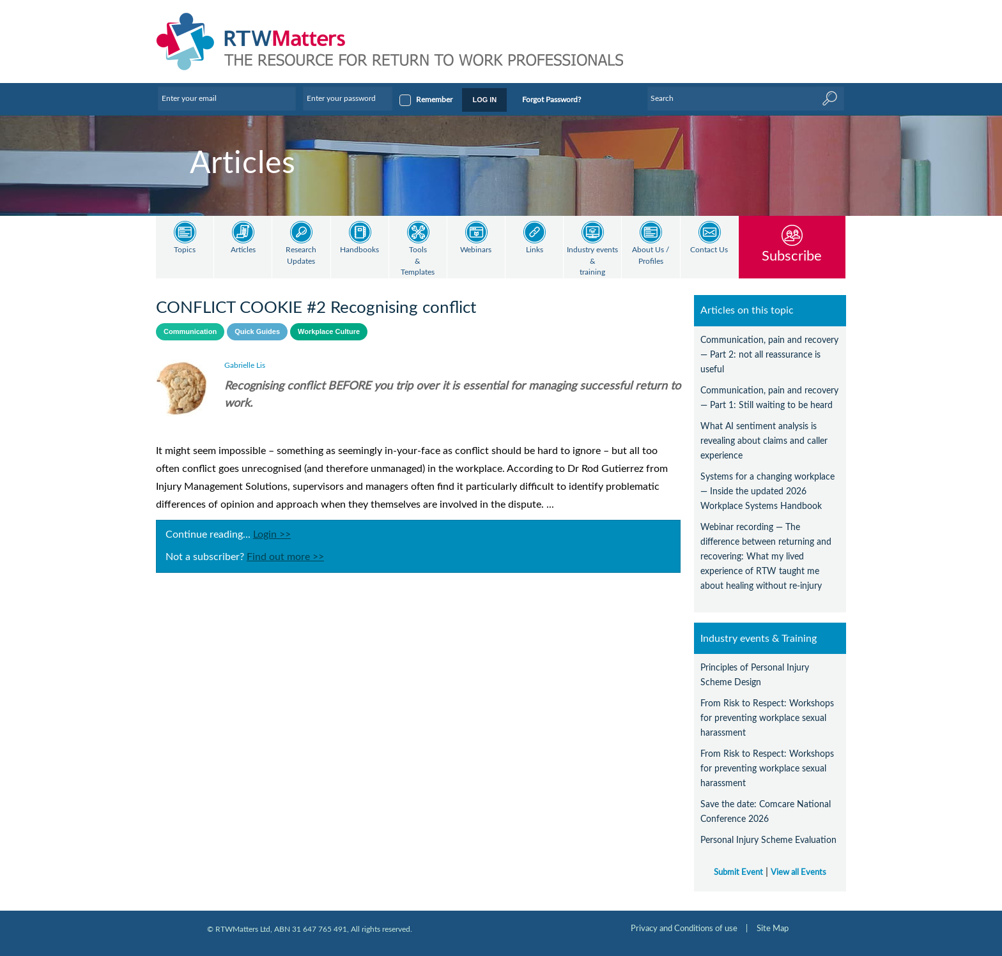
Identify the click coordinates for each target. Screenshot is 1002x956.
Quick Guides (257, 331)
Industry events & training (592, 261)
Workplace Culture (329, 331)
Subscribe (792, 255)
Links (534, 250)
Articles (243, 250)
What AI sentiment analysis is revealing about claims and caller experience (764, 440)
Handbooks (359, 250)
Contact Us (709, 250)
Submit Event (738, 872)
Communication (190, 331)
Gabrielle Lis (244, 365)
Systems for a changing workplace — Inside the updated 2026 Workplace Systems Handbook (767, 491)
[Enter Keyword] (745, 98)
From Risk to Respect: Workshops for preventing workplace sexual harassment (767, 718)
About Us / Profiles (650, 256)
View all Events (798, 872)
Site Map (773, 928)
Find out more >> (285, 557)
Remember (434, 99)
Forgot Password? (551, 99)
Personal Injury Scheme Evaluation (768, 840)
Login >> (272, 534)
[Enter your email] (227, 98)
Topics (185, 250)
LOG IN (484, 99)
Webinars (475, 250)
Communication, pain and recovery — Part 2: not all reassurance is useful (769, 354)
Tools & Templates (418, 261)
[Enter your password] (347, 98)
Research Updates (301, 256)
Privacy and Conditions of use (684, 928)
